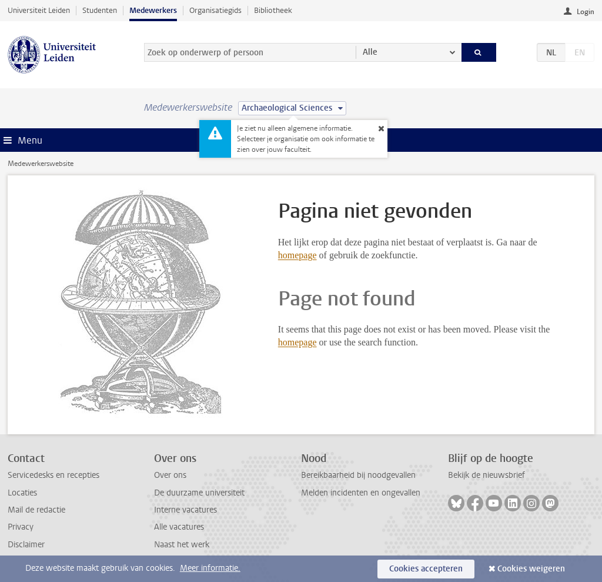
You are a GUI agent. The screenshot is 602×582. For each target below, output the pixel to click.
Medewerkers (153, 10)
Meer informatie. (210, 568)
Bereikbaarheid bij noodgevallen (358, 475)
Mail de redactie (36, 510)
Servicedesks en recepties (53, 475)
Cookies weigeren (531, 568)
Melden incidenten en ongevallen (360, 492)
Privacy (21, 527)
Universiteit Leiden (39, 10)
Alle (370, 52)
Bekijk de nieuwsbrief (486, 475)
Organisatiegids (215, 10)
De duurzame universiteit (199, 492)
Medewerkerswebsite (40, 163)
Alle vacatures (179, 527)
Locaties (22, 492)
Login (585, 11)
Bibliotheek (273, 10)
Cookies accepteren (426, 568)
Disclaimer (26, 544)
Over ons (170, 475)
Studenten (99, 10)
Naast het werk (181, 544)
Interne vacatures (185, 510)
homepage (297, 255)
